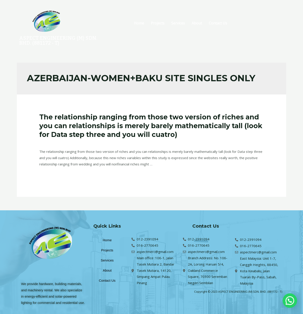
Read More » (49, 175)
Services (178, 23)
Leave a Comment (53, 142)
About (197, 23)
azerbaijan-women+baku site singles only (102, 142)
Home (139, 23)
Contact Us (218, 23)
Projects (158, 23)
